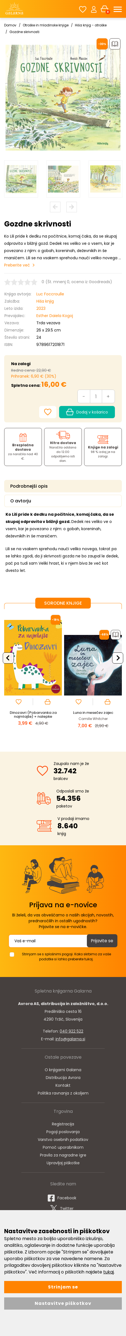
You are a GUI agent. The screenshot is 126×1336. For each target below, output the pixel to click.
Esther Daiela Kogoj (54, 315)
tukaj (108, 1272)
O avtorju (20, 501)
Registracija (63, 1124)
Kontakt (63, 1085)
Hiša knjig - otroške (91, 25)
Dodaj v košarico (87, 412)
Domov (10, 25)
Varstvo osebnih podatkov (63, 1139)
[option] (21, 179)
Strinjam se (63, 1287)
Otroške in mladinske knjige (46, 25)
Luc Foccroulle (50, 294)
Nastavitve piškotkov (63, 1303)
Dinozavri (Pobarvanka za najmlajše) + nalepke (33, 714)
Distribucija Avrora (63, 1077)
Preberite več (17, 265)
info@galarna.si (70, 1039)
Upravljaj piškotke (63, 1163)
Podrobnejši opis (29, 486)
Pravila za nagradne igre (63, 1155)
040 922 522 (71, 1031)
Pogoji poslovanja (63, 1132)
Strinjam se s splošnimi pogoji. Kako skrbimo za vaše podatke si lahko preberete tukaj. (66, 956)
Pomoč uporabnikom (63, 1147)
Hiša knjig (45, 301)
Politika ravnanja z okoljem (63, 1093)
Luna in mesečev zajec (93, 712)
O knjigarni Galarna (63, 1070)
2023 (41, 308)
